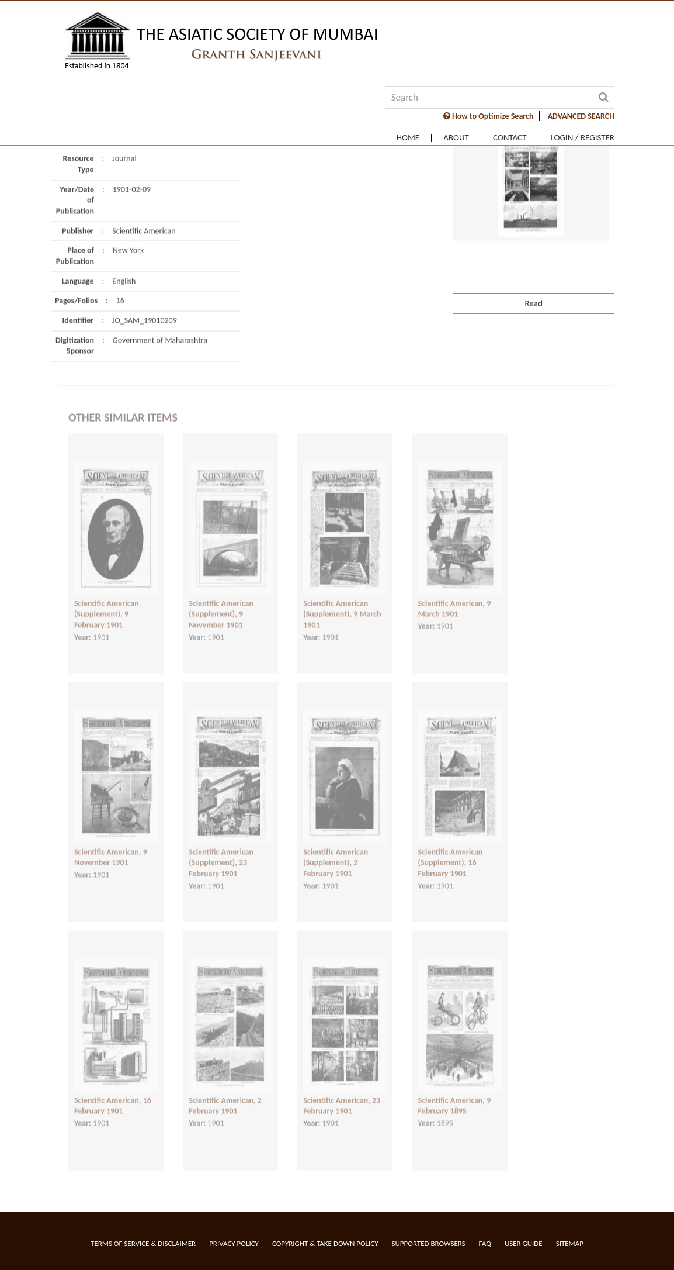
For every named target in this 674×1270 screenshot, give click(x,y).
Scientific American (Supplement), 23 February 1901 (221, 854)
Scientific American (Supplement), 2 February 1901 (335, 854)
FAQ (485, 1243)
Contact (510, 138)
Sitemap (569, 1243)
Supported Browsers (428, 1243)
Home (408, 138)
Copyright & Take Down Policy (325, 1243)
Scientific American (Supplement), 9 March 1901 (342, 606)
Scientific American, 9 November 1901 (110, 849)
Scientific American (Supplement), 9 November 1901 (221, 606)
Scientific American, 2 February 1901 (225, 1097)
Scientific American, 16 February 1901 (112, 1097)
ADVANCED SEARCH (581, 116)
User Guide (524, 1243)
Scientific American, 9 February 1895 (454, 1097)
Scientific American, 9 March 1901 (454, 600)
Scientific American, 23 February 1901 (341, 1097)
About (456, 138)
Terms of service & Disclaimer (143, 1243)
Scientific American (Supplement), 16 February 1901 (450, 854)
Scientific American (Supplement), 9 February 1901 (106, 606)
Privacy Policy (234, 1243)
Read (533, 282)
